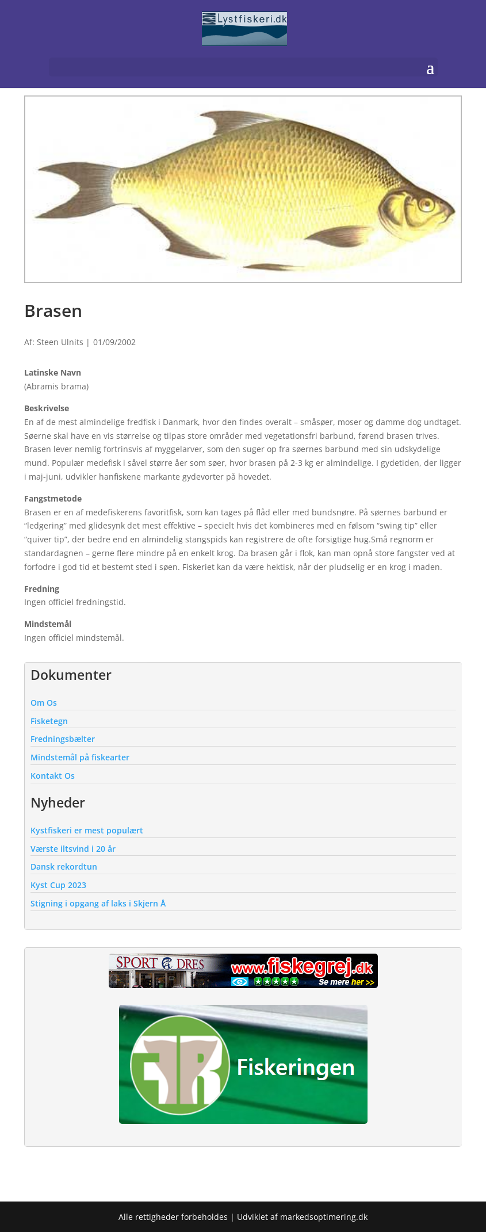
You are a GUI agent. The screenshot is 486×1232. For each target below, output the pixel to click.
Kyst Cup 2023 (58, 884)
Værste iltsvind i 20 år (73, 848)
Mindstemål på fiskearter (79, 757)
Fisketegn (49, 721)
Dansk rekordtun (63, 866)
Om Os (43, 702)
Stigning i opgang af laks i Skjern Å (98, 903)
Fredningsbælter (62, 738)
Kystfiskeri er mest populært (86, 830)
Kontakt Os (52, 775)
